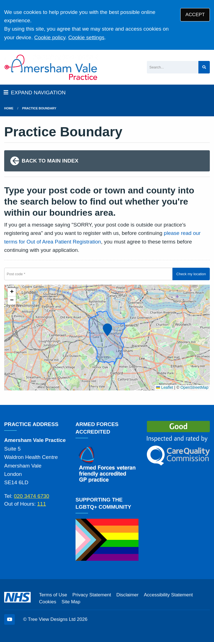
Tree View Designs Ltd (52, 619)
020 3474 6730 (31, 496)
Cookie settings (86, 37)
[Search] (172, 67)
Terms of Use (53, 594)
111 (41, 504)
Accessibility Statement (168, 594)
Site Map (71, 601)
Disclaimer (127, 594)
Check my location (191, 274)
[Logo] (51, 67)
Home (8, 108)
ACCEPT (195, 14)
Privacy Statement (91, 594)
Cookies (47, 601)
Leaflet (164, 387)
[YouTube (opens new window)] (9, 619)
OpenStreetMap (194, 387)
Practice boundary (39, 108)
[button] (107, 328)
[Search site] (204, 67)
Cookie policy (49, 37)
